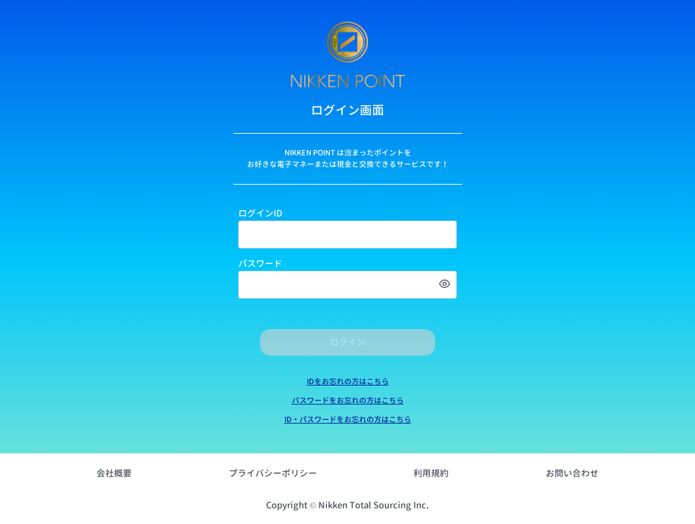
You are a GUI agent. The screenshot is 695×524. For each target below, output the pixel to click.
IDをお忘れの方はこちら (348, 381)
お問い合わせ (572, 473)
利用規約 (431, 473)
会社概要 (114, 473)
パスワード (260, 263)
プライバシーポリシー (273, 473)
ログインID (260, 213)
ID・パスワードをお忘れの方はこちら (347, 419)
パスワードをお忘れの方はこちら (348, 400)
